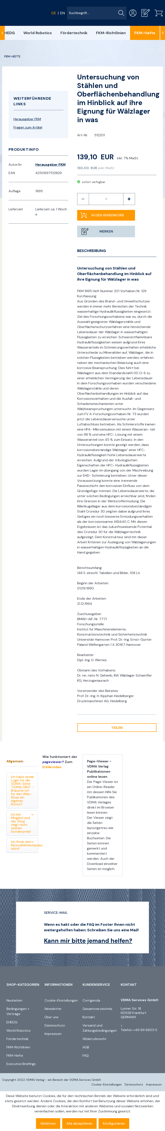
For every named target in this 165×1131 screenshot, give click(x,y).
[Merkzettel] (145, 12)
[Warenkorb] (158, 12)
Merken (106, 231)
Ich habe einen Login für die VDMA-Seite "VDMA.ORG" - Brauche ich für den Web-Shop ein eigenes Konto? (22, 790)
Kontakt (88, 1017)
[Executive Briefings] (24, 1064)
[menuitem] (96, 13)
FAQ (85, 1055)
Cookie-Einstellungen (61, 1000)
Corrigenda (91, 1000)
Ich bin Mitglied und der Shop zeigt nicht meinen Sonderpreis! (22, 823)
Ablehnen (48, 1123)
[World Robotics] (37, 33)
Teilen (117, 727)
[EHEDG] (24, 1022)
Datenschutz (55, 1025)
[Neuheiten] (24, 1000)
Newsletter (53, 1008)
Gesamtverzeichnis (97, 1008)
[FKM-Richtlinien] (111, 33)
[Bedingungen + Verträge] (24, 1011)
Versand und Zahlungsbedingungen (99, 1028)
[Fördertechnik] (74, 33)
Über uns (51, 1017)
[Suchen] (121, 13)
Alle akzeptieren (79, 1123)
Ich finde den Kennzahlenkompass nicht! (24, 845)
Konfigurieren (114, 1123)
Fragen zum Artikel (28, 127)
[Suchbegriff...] (96, 13)
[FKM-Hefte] (145, 33)
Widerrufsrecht (94, 1039)
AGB (85, 1047)
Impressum (53, 1033)
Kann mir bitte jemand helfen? (88, 941)
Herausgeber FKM (27, 119)
